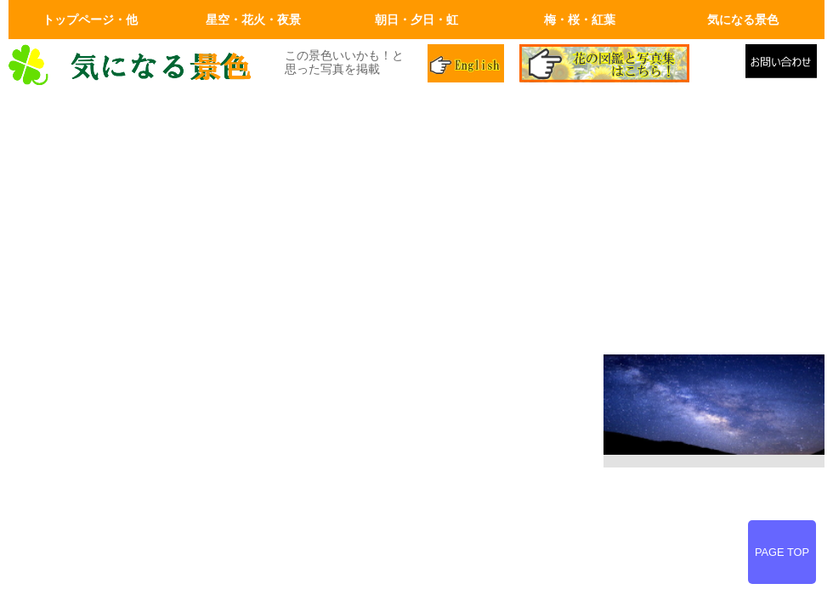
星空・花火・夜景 (253, 19)
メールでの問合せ (784, 65)
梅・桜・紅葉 (579, 19)
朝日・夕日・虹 (416, 19)
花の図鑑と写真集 (625, 65)
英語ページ (467, 65)
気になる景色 (743, 19)
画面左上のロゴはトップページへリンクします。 (136, 65)
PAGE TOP (782, 552)
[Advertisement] (416, 223)
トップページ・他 (90, 19)
